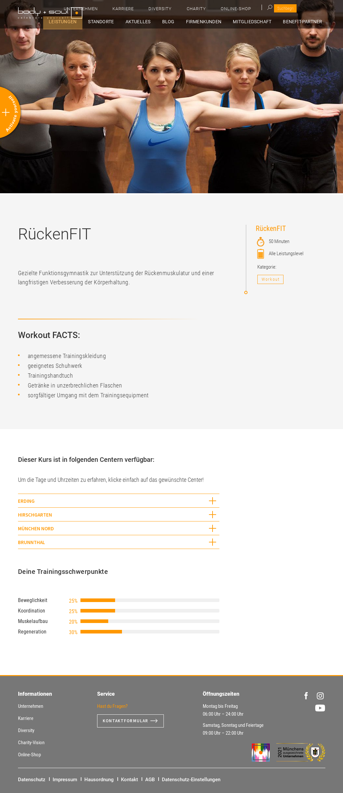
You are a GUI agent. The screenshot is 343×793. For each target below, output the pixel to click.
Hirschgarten (35, 515)
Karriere (205, 10)
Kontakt (129, 780)
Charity (261, 10)
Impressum (65, 780)
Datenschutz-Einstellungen (191, 780)
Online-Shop (293, 10)
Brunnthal (31, 542)
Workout (271, 279)
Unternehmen (172, 10)
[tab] (119, 500)
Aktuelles (167, 22)
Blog (191, 22)
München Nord (36, 528)
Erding (26, 501)
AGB (150, 780)
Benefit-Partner (307, 22)
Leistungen (105, 22)
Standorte (137, 22)
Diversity (234, 10)
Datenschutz (31, 780)
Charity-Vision (31, 743)
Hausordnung (99, 780)
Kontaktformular (126, 721)
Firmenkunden (220, 22)
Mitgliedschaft (263, 22)
